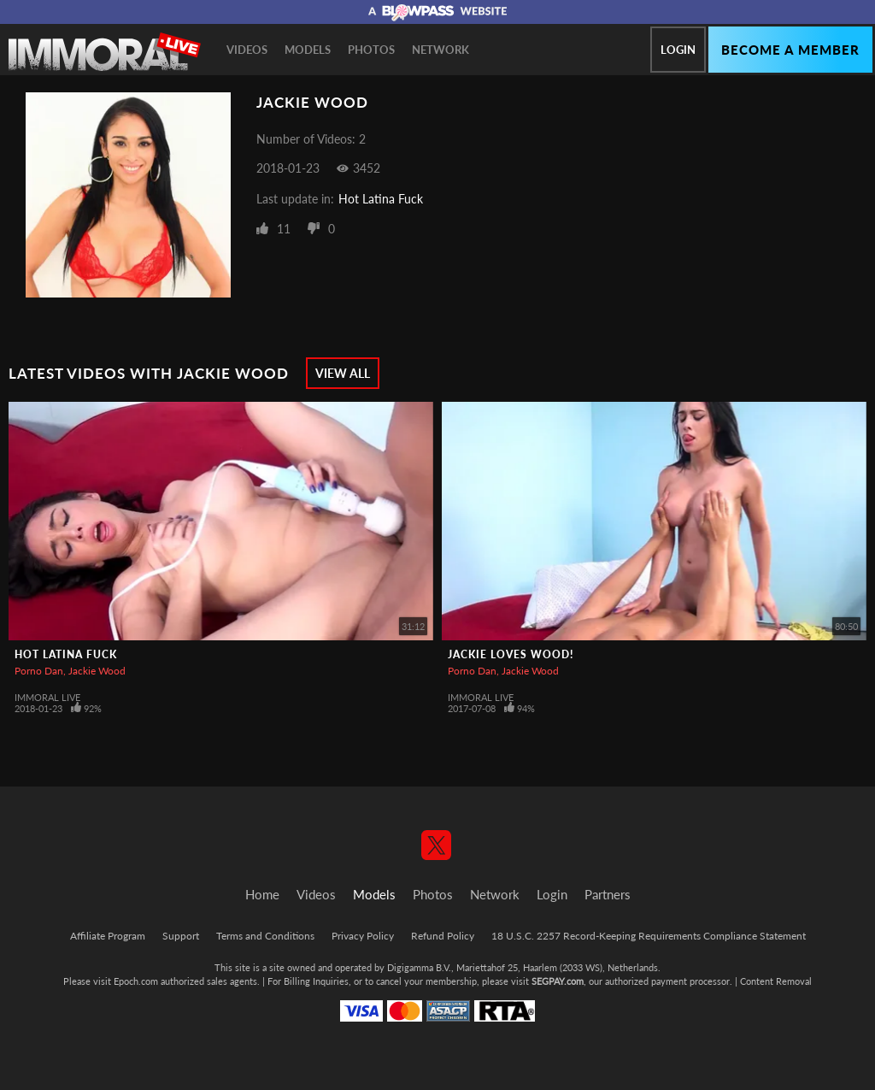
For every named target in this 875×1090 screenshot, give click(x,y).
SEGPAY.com (557, 981)
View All (342, 373)
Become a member (790, 49)
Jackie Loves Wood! (510, 654)
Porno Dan (39, 670)
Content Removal (776, 981)
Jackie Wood (97, 670)
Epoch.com (136, 981)
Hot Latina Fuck (380, 198)
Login (678, 49)
